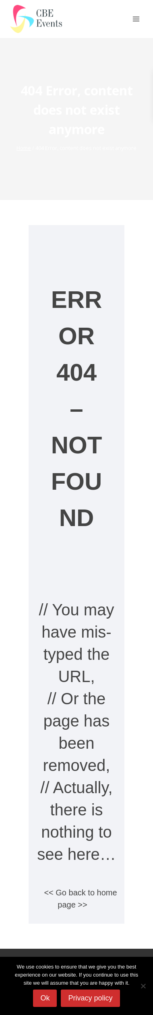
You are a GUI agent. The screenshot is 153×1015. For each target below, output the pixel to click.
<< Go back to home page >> (80, 898)
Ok (45, 998)
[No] (143, 986)
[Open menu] (135, 19)
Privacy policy (90, 998)
